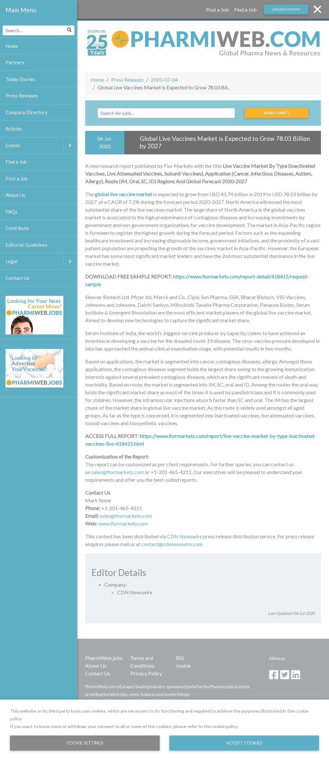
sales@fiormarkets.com (118, 472)
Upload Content (286, 9)
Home (97, 80)
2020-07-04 (164, 80)
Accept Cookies (244, 742)
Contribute (17, 228)
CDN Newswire (184, 536)
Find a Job (245, 9)
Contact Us (97, 673)
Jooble (183, 665)
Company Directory (26, 112)
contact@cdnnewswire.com (171, 544)
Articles (13, 129)
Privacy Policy (146, 673)
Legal (41, 261)
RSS (180, 658)
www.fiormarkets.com (123, 523)
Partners (14, 62)
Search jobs (276, 113)
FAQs (11, 212)
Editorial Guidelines (26, 245)
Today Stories (20, 79)
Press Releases (127, 80)
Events (41, 145)
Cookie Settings (85, 742)
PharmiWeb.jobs (103, 658)
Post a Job (217, 9)
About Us (95, 665)
